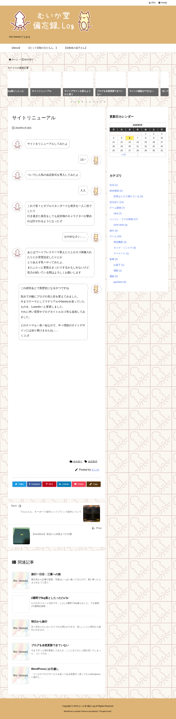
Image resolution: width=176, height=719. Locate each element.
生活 (114, 185)
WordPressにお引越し (45, 668)
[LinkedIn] (64, 484)
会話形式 (92, 461)
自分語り (29, 59)
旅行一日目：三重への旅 (46, 574)
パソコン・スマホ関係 (124, 219)
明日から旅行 (39, 621)
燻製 (118, 270)
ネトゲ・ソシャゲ (125, 247)
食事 (114, 259)
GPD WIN (120, 225)
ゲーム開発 (117, 207)
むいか (95, 469)
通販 (114, 276)
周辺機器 (120, 242)
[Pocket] (79, 484)
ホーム (15, 59)
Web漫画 (116, 190)
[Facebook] (34, 484)
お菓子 (119, 264)
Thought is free (105, 711)
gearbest (120, 282)
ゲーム (115, 236)
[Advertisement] (40, 373)
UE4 (118, 213)
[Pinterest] (49, 484)
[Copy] (94, 484)
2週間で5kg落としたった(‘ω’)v (49, 597)
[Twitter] (19, 484)
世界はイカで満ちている (128, 196)
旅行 (114, 230)
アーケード (121, 253)
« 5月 (123, 155)
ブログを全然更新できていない (50, 645)
